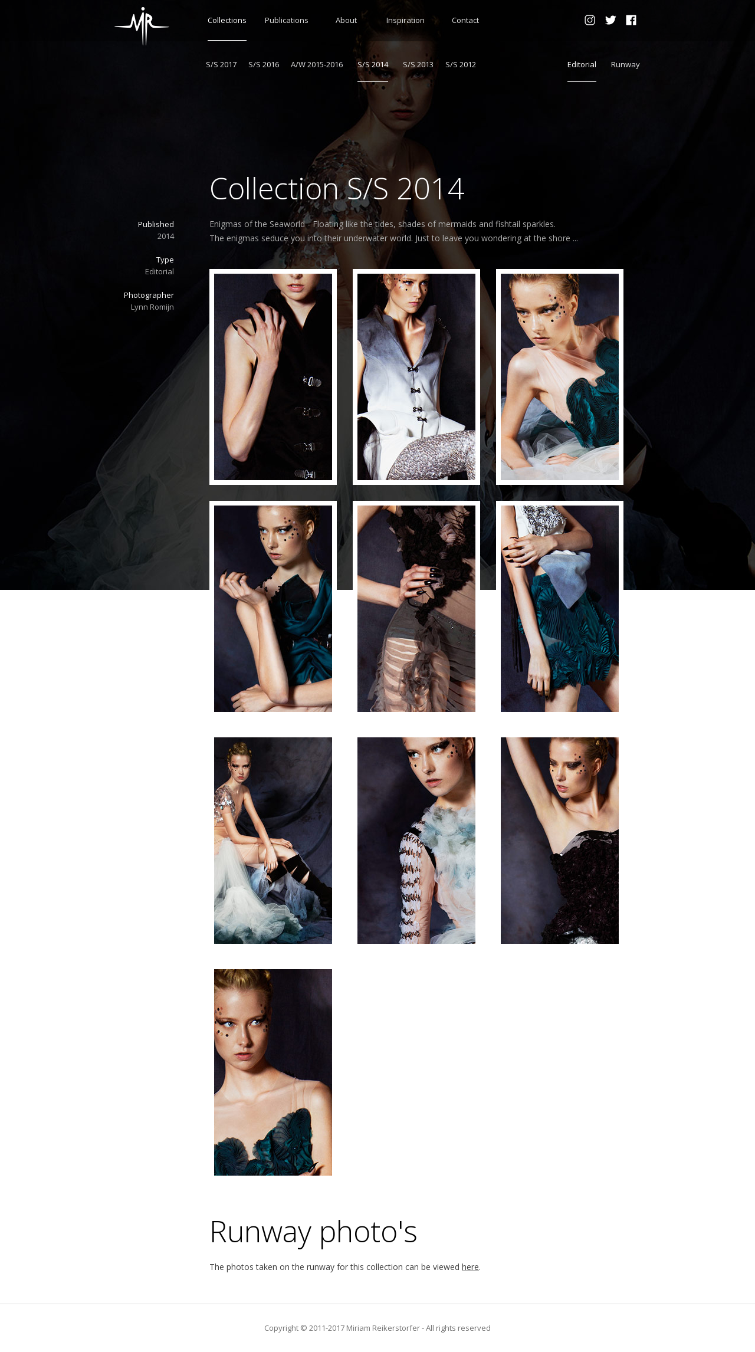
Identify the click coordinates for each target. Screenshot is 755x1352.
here (470, 1266)
